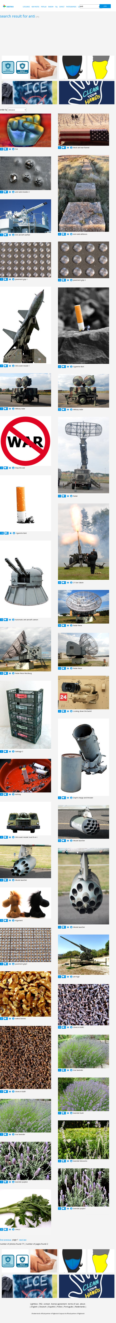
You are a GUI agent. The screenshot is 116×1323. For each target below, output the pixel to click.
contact (61, 7)
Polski (59, 1306)
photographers (71, 7)
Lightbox (34, 1304)
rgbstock (8, 6)
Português (68, 1306)
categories (26, 7)
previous (7, 1239)
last (24, 1239)
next (21, 1239)
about (82, 1304)
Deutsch (42, 1306)
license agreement (59, 1304)
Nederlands (80, 1306)
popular (43, 7)
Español (51, 1306)
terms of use (73, 1304)
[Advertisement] (58, 37)
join (105, 6)
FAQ (56, 7)
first (1, 1239)
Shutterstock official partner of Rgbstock (45, 1313)
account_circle (13, 149)
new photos (35, 7)
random (50, 7)
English (34, 1306)
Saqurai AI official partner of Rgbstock (72, 1313)
